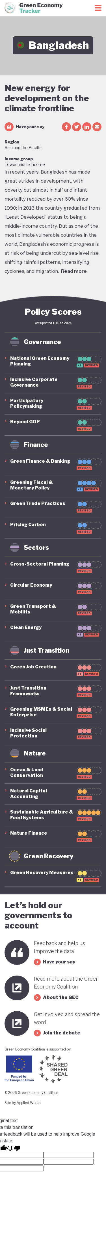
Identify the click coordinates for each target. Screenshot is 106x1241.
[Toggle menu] (98, 8)
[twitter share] (76, 126)
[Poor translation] (14, 1148)
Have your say (24, 126)
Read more (74, 271)
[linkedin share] (86, 126)
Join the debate (57, 1033)
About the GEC (56, 997)
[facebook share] (66, 126)
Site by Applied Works (22, 1103)
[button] (53, 361)
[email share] (96, 126)
